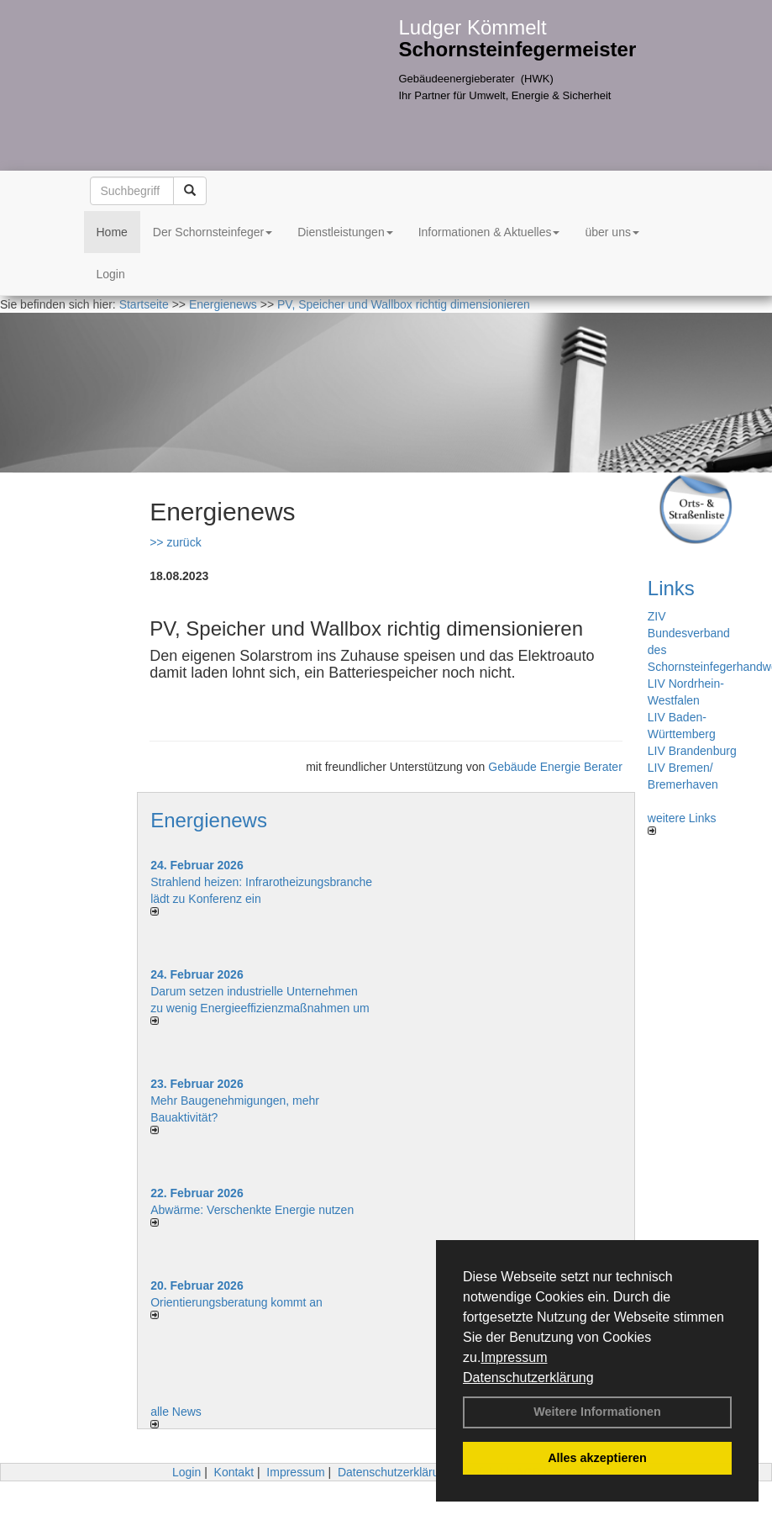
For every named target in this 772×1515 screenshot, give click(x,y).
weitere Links (682, 823)
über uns (611, 232)
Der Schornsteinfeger (212, 232)
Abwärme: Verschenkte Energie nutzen (252, 1210)
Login (111, 274)
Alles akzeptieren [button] (597, 1458)
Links (671, 588)
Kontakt (234, 1472)
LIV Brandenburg (692, 751)
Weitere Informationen (597, 1411)
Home (112, 232)
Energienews (208, 820)
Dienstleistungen (345, 232)
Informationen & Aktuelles (489, 232)
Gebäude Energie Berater (555, 766)
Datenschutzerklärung (528, 1377)
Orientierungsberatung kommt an (236, 1302)
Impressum (514, 1357)
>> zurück (175, 542)
